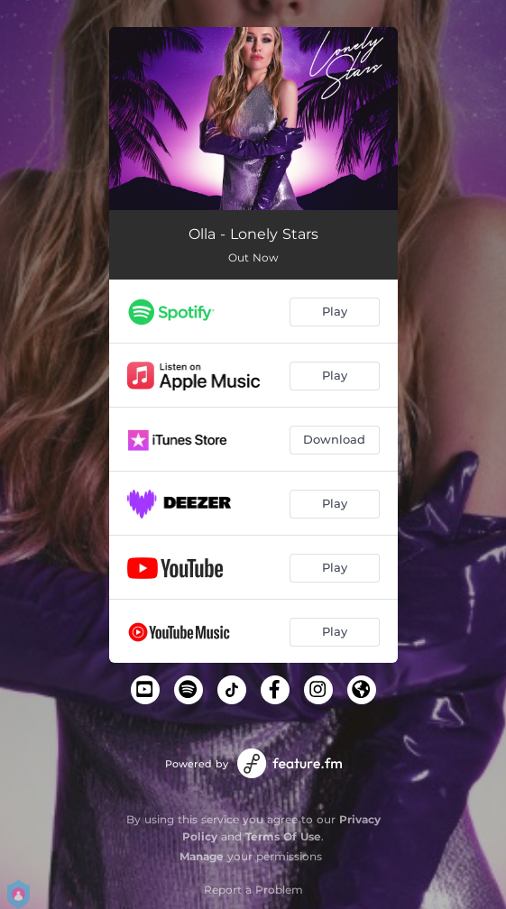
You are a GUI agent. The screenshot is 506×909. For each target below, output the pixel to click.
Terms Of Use (283, 836)
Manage (201, 856)
